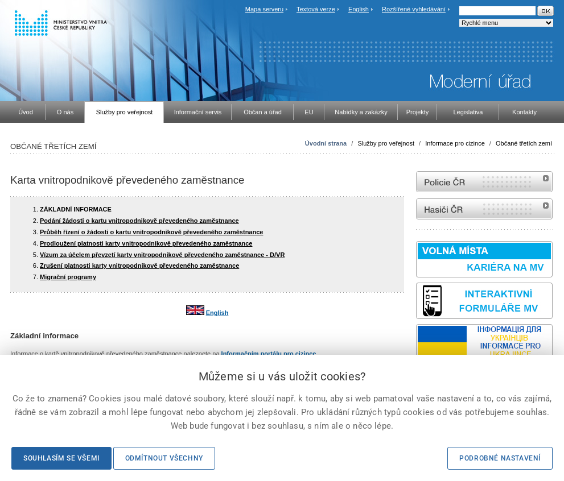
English (358, 9)
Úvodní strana (326, 143)
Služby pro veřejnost (385, 143)
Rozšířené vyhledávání (414, 9)
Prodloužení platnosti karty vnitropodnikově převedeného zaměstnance (146, 243)
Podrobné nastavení (500, 458)
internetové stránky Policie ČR (484, 181)
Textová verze (316, 9)
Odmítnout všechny (164, 458)
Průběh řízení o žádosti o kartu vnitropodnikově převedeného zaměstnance (151, 232)
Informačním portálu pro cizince (268, 353)
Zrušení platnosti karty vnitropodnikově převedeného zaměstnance (139, 265)
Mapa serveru (264, 9)
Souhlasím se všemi (61, 458)
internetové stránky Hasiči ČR (484, 208)
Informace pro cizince (455, 143)
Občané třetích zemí (524, 143)
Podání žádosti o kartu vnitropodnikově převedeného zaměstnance (139, 220)
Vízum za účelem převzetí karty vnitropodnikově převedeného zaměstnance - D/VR (162, 254)
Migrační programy (68, 276)
